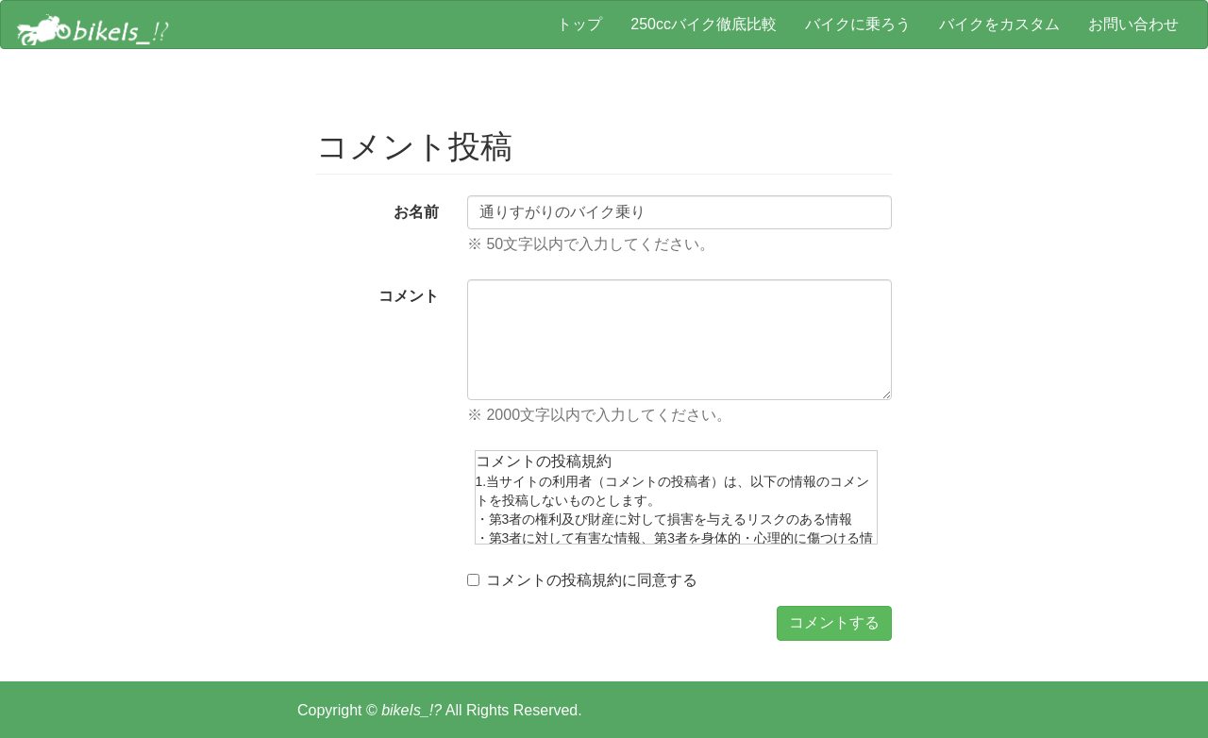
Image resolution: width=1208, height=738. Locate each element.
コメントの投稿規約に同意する (582, 580)
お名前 (416, 212)
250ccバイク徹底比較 (703, 24)
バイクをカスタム (999, 24)
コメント (408, 296)
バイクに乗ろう (858, 24)
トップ (579, 24)
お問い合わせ (1133, 24)
